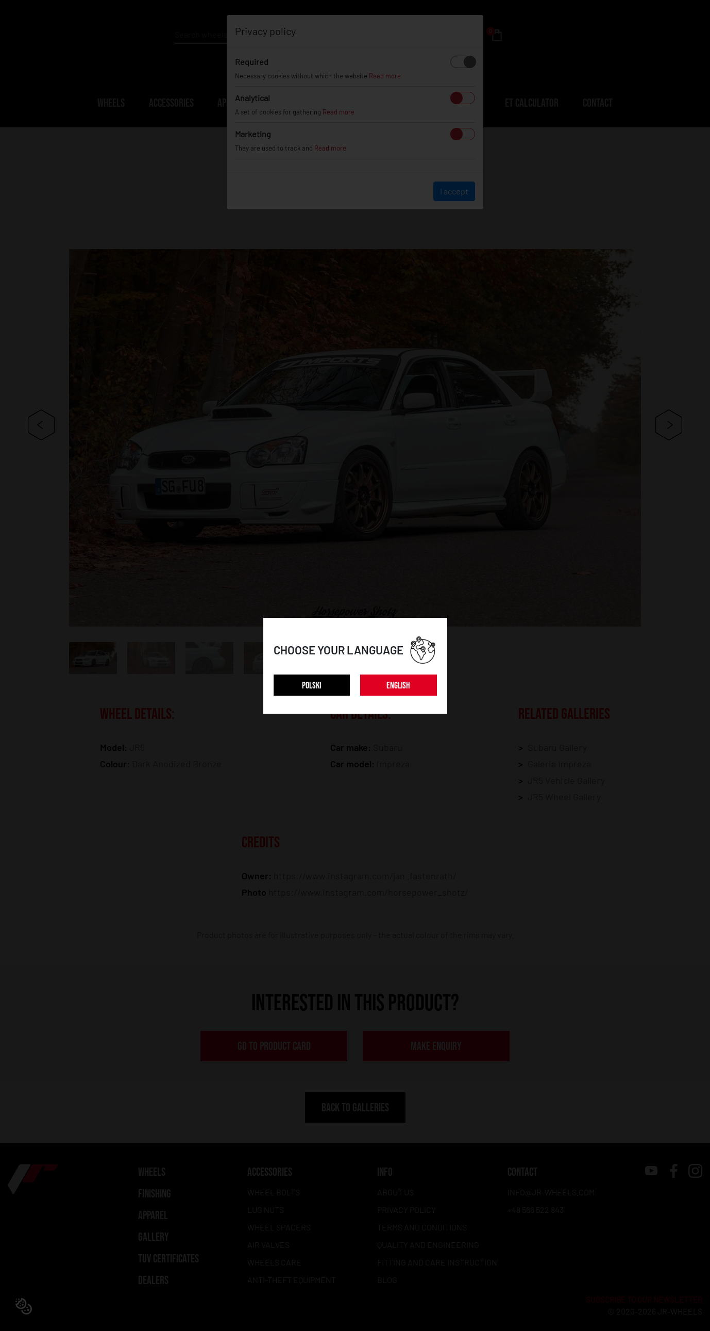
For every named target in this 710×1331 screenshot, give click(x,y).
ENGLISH (398, 685)
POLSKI (311, 685)
